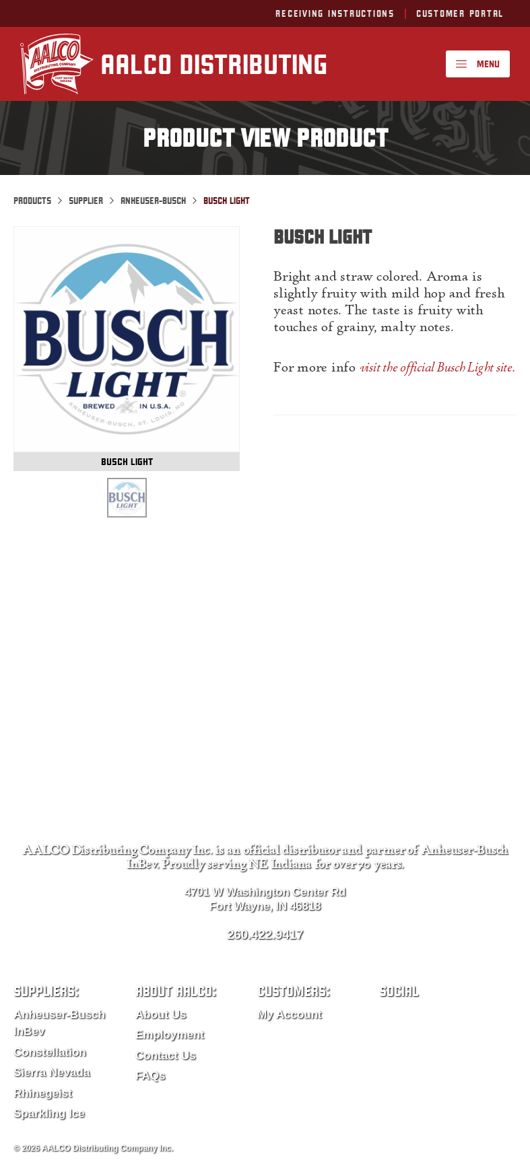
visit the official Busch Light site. (437, 369)
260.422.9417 (265, 934)
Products (32, 200)
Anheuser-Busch (153, 200)
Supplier (86, 200)
